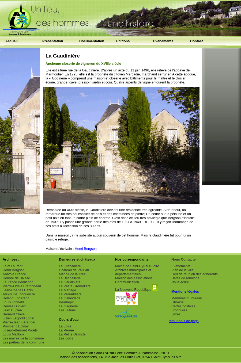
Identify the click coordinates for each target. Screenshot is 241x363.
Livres (175, 314)
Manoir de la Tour (72, 274)
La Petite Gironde (72, 334)
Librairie (177, 302)
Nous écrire (180, 282)
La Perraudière (70, 294)
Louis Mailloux (13, 334)
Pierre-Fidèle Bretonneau (22, 286)
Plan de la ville (182, 270)
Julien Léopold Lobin (18, 318)
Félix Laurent (12, 266)
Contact (196, 41)
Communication (127, 282)
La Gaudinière (69, 282)
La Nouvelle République (136, 290)
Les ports (66, 338)
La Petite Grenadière (75, 286)
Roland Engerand (16, 298)
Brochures (179, 310)
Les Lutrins (67, 310)
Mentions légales (185, 291)
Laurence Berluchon (18, 282)
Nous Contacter (184, 259)
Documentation (91, 41)
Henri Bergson (86, 249)
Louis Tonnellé (14, 302)
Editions (123, 41)
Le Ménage (67, 290)
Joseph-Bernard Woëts (20, 330)
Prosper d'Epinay (16, 326)
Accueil (11, 41)
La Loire (65, 326)
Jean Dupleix (12, 310)
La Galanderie (69, 298)
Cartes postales (183, 306)
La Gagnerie (68, 306)
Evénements (163, 41)
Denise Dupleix (14, 306)
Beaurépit (66, 302)
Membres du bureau (186, 298)
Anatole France (14, 274)
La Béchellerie (70, 278)
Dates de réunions (185, 278)
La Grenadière (70, 266)
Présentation (52, 41)
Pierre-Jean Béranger (19, 322)
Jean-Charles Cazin (18, 290)
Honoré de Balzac (16, 278)
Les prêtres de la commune (23, 342)
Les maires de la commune (23, 338)
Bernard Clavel (14, 314)
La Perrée (66, 330)
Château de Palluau (74, 270)
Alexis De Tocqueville (19, 294)
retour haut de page (184, 321)
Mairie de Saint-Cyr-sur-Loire (137, 266)
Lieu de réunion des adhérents (194, 274)
